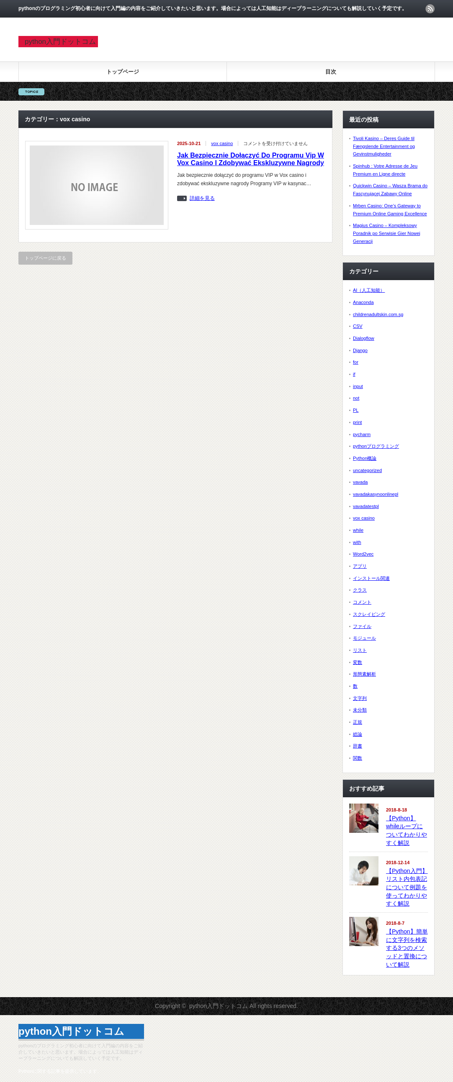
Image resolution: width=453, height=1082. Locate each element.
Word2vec (363, 553)
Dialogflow (363, 338)
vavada (360, 482)
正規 (357, 722)
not (356, 398)
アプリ (360, 566)
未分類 (360, 709)
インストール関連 (371, 578)
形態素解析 (364, 673)
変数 (357, 662)
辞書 (357, 745)
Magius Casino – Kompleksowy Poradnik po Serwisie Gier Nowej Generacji (386, 233)
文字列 (360, 698)
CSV (358, 326)
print (357, 422)
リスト (360, 650)
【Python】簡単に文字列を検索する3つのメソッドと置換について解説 (407, 948)
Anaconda (363, 302)
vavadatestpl (366, 506)
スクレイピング (369, 614)
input (358, 386)
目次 (330, 72)
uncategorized (367, 470)
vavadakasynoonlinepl (375, 494)
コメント (362, 602)
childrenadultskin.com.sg (378, 314)
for (355, 362)
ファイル (362, 626)
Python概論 (364, 458)
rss (430, 8)
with (357, 542)
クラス (360, 589)
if (354, 374)
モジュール (364, 638)
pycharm (362, 434)
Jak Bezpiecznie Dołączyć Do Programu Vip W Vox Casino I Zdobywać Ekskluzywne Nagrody (250, 159)
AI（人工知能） (369, 290)
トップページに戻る (45, 257)
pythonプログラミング (376, 446)
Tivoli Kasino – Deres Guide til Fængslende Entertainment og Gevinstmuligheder (384, 146)
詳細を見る (202, 198)
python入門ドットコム (60, 42)
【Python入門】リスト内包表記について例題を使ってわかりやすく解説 (407, 887)
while (358, 530)
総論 (357, 734)
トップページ (122, 72)
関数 (357, 757)
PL (355, 410)
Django (360, 350)
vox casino (222, 143)
